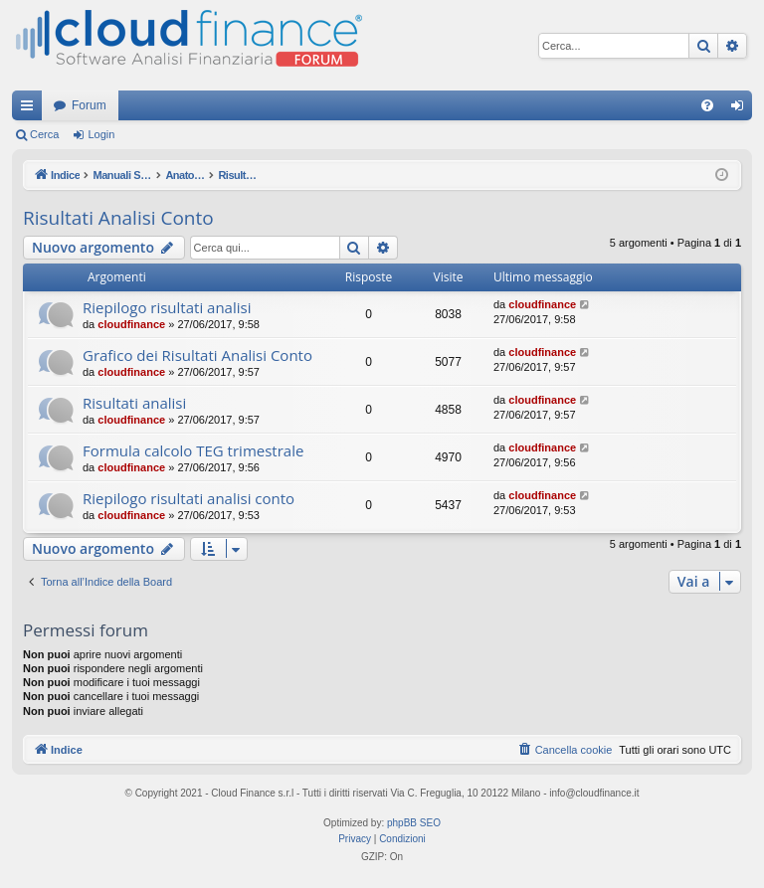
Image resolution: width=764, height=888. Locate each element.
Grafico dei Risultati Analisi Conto (197, 355)
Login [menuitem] (741, 109)
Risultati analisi (134, 403)
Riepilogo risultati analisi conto (188, 498)
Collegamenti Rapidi (31, 109)
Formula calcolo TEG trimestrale (193, 450)
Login (101, 134)
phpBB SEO (414, 822)
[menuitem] (707, 105)
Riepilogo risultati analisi (167, 307)
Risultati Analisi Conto (118, 218)
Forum (89, 105)
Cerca (44, 134)
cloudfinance (131, 324)
